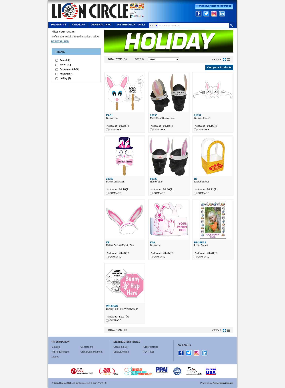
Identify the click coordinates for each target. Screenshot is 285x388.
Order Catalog (150, 346)
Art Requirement (60, 351)
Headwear (66, 74)
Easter (65, 64)
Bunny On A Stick (125, 180)
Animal (65, 60)
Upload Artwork (121, 351)
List (228, 59)
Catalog (78, 24)
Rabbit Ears (169, 180)
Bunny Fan (125, 116)
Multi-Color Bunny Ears (169, 116)
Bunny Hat (169, 244)
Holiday (65, 78)
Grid (224, 59)
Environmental (69, 69)
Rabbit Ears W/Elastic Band (125, 244)
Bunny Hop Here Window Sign (125, 307)
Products (58, 24)
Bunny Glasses (213, 116)
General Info (87, 346)
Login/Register (214, 7)
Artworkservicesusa (222, 383)
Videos (55, 356)
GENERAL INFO (101, 24)
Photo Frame (213, 244)
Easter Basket (213, 180)
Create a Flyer (120, 346)
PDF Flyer (148, 351)
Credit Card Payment (92, 351)
